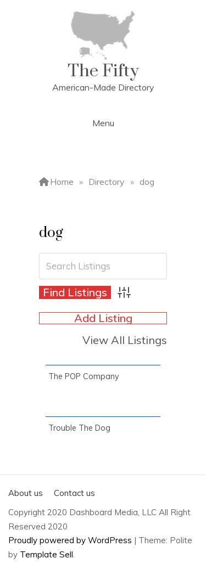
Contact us (74, 493)
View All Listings (124, 340)
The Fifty (103, 71)
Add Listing (103, 318)
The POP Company (83, 376)
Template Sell (46, 554)
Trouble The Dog (79, 428)
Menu (103, 122)
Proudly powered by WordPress (71, 540)
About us (25, 493)
